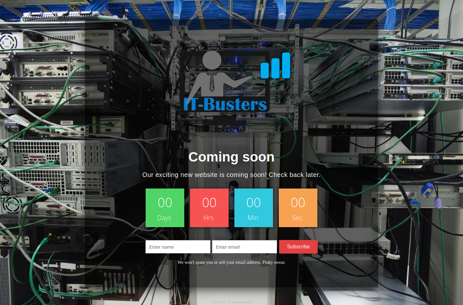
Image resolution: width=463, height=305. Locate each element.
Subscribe (298, 246)
